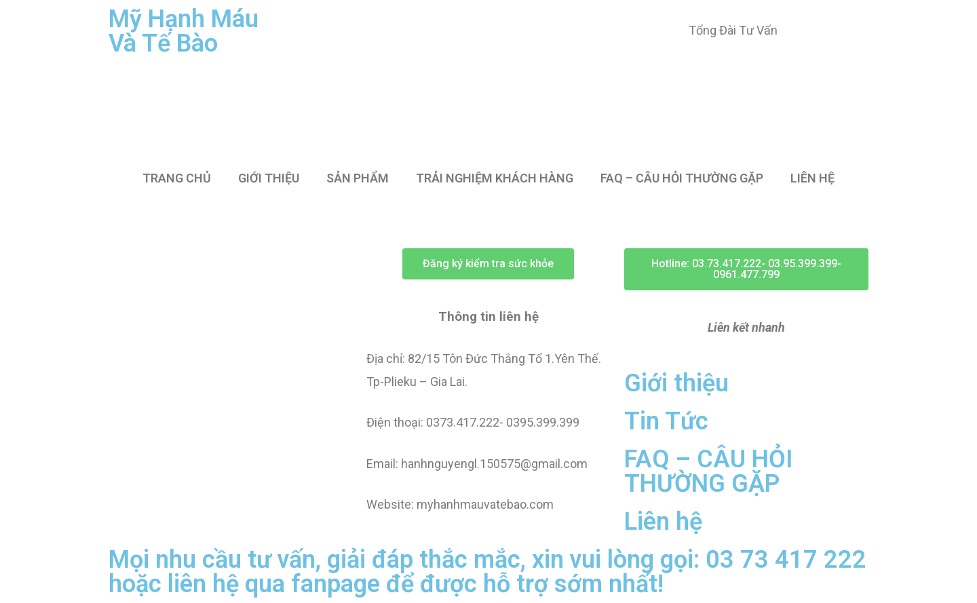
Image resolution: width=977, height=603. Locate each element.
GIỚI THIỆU (268, 178)
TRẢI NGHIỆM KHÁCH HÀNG (494, 178)
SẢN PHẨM (357, 178)
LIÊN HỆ (812, 178)
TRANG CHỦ (176, 178)
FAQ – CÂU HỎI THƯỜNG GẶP (681, 178)
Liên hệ (663, 521)
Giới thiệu (676, 383)
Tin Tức (666, 421)
